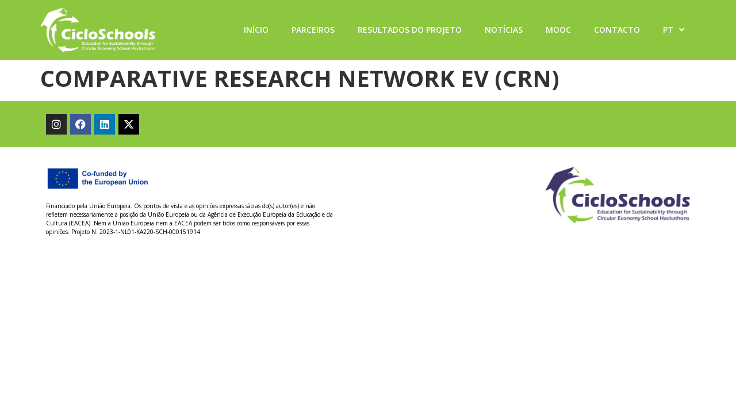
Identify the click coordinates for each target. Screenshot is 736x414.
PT (673, 30)
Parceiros (313, 29)
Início (256, 29)
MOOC (558, 29)
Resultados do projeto (410, 29)
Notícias (504, 29)
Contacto (617, 29)
